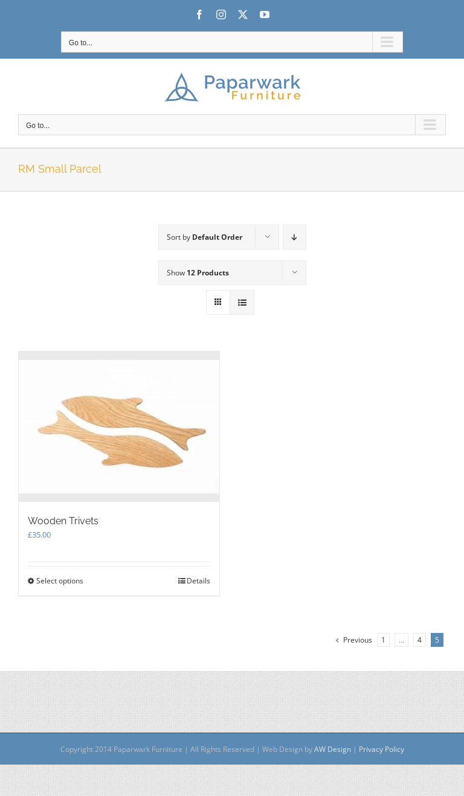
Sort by (204, 237)
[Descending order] (294, 237)
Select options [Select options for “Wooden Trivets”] (59, 581)
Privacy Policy (381, 749)
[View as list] (242, 302)
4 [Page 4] (419, 640)
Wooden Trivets (63, 521)
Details (198, 581)
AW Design (332, 749)
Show (198, 273)
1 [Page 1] (383, 640)
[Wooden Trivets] (119, 426)
